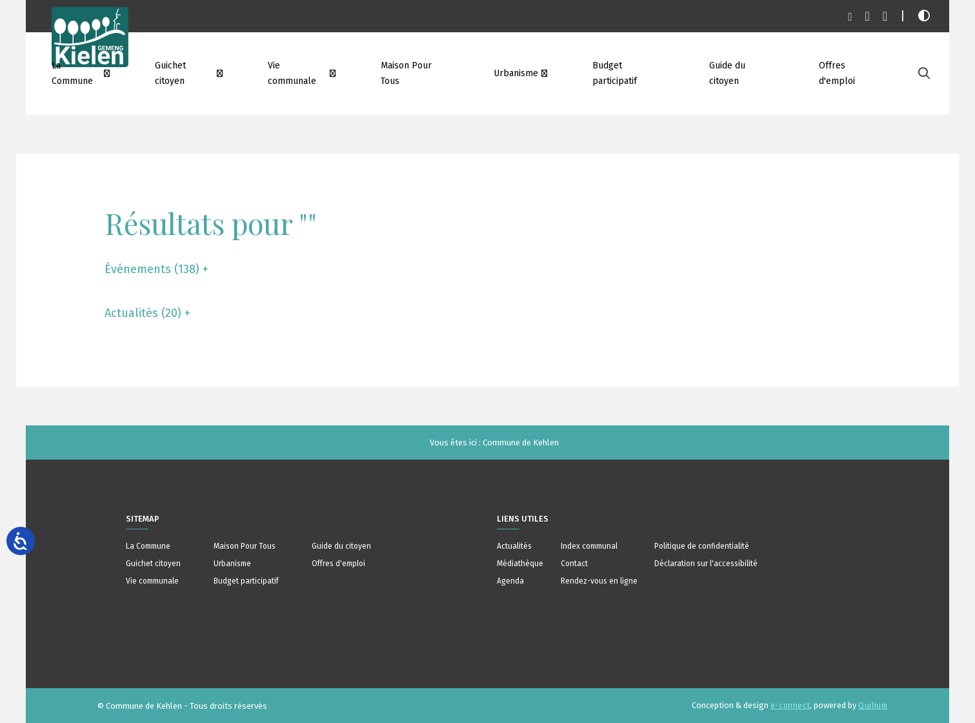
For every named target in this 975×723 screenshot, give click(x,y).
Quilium (872, 705)
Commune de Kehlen (521, 442)
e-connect (790, 705)
